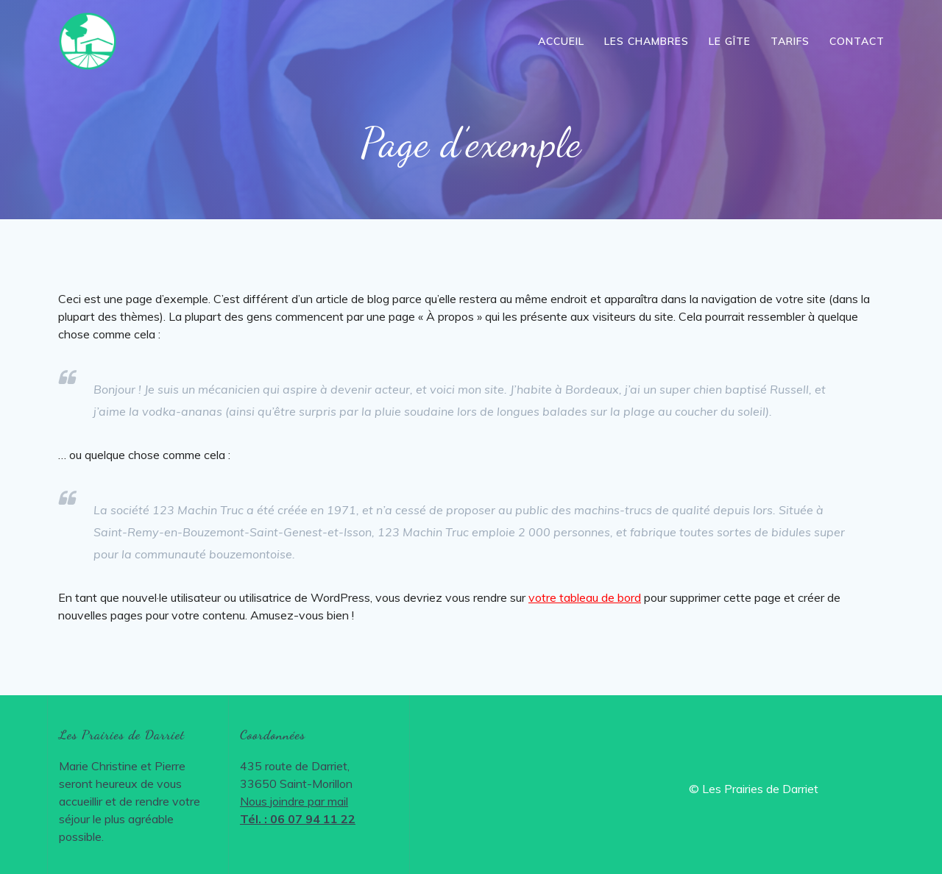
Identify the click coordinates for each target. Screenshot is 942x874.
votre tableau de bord (584, 597)
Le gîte (730, 41)
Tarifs (790, 41)
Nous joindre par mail (294, 801)
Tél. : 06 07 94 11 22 (297, 818)
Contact (857, 41)
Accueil (561, 41)
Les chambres (646, 41)
